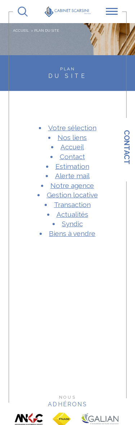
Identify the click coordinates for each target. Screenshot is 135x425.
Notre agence (72, 185)
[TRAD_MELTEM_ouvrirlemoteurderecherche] (22, 11)
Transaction (72, 205)
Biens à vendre (72, 233)
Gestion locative (72, 195)
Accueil (21, 30)
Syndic (72, 224)
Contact (126, 147)
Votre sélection (72, 128)
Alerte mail (72, 176)
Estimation (72, 166)
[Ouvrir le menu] (112, 11)
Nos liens (72, 137)
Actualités (72, 214)
